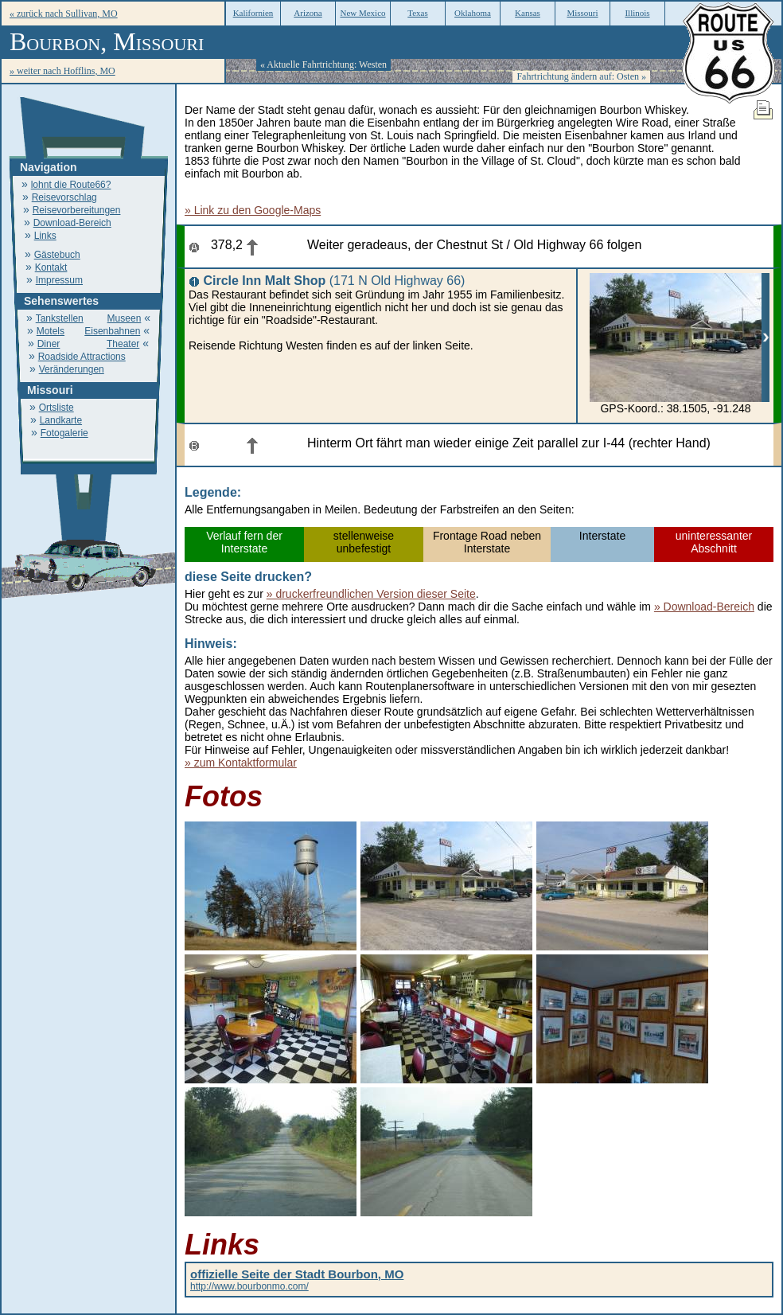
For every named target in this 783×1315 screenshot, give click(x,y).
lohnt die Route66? (71, 184)
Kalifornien (253, 13)
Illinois (637, 13)
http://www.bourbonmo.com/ (296, 1281)
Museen (124, 318)
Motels (50, 331)
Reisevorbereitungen (77, 210)
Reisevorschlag (64, 197)
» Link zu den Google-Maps (253, 210)
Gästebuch (57, 254)
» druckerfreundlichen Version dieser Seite (371, 593)
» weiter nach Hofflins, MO (62, 70)
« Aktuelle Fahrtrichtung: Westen (323, 64)
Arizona (307, 13)
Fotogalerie (64, 433)
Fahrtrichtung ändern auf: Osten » (581, 76)
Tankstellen (60, 318)
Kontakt (51, 267)
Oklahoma (472, 13)
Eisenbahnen (112, 331)
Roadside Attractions (82, 356)
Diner (48, 343)
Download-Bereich (72, 222)
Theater (123, 343)
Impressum (59, 280)
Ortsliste (56, 407)
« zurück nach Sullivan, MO (64, 13)
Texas (417, 13)
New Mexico (362, 13)
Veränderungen (71, 369)
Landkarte (61, 420)
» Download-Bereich (704, 606)
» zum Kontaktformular (241, 762)
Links (45, 235)
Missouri (582, 13)
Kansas (527, 13)
